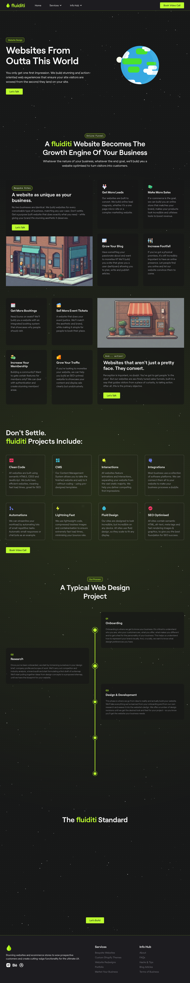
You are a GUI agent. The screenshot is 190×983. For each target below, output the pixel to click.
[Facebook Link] (14, 965)
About (143, 952)
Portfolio (99, 966)
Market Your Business (106, 971)
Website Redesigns (105, 962)
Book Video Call (172, 5)
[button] (56, 5)
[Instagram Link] (21, 965)
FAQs (142, 957)
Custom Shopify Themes (108, 957)
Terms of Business (149, 971)
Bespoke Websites (105, 952)
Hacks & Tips (146, 962)
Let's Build (95, 920)
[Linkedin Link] (8, 965)
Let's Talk (14, 91)
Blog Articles (146, 966)
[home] (15, 5)
